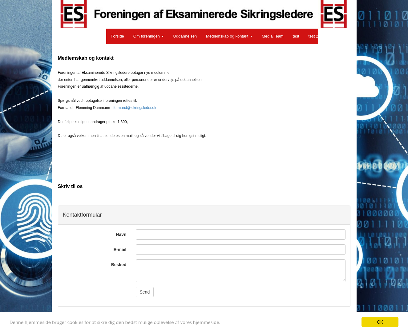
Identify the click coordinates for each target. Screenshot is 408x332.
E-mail (119, 249)
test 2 (313, 36)
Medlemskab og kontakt (229, 36)
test (296, 36)
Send (145, 292)
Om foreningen (148, 36)
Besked (119, 264)
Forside (117, 36)
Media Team (273, 36)
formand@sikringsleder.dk (134, 108)
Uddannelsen (185, 36)
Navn (121, 234)
